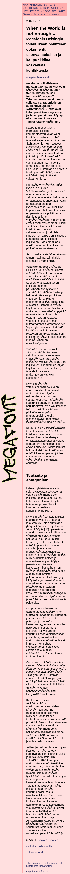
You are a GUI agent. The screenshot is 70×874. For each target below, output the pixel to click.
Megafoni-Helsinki (37, 77)
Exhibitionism (31, 7)
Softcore (49, 4)
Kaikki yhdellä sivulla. (39, 846)
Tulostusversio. (35, 852)
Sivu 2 (43, 840)
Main (26, 4)
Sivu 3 (54, 840)
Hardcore (36, 4)
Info (53, 10)
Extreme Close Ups (52, 7)
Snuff (61, 10)
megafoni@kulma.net (37, 871)
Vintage (45, 10)
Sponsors (52, 14)
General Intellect (34, 14)
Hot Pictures (31, 10)
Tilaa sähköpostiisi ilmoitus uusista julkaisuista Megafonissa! (44, 864)
